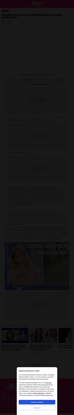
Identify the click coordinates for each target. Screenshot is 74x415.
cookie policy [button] (44, 379)
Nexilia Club (37, 408)
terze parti (49, 382)
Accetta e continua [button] (37, 402)
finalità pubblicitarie (38, 393)
